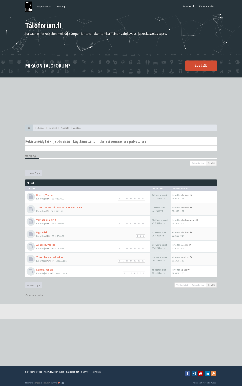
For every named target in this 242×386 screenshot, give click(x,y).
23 (131, 248)
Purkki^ (50, 260)
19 (143, 198)
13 (127, 261)
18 (139, 198)
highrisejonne (189, 219)
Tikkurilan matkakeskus (49, 257)
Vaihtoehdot (182, 285)
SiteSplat (46, 382)
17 (135, 198)
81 (135, 223)
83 (143, 223)
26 (143, 248)
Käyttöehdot (72, 371)
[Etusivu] (29, 128)
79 (127, 223)
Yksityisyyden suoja (54, 371)
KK (47, 211)
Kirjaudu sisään (206, 6)
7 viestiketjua (198, 163)
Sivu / (211, 163)
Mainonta (96, 371)
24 (135, 248)
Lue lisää (201, 65)
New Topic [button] (33, 173)
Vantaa (30, 156)
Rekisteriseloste (33, 371)
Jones (185, 244)
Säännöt (85, 371)
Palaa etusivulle (34, 295)
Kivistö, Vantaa (44, 195)
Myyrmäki (41, 232)
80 (131, 223)
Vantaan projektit (46, 219)
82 (139, 223)
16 (131, 198)
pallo (184, 269)
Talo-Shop (61, 6)
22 (127, 248)
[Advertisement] (121, 101)
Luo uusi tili (188, 6)
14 (131, 261)
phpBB (37, 382)
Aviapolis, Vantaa (45, 244)
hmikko (185, 195)
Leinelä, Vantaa (44, 269)
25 (139, 248)
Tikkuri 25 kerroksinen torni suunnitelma (59, 207)
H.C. (48, 198)
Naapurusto (44, 6)
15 (127, 198)
